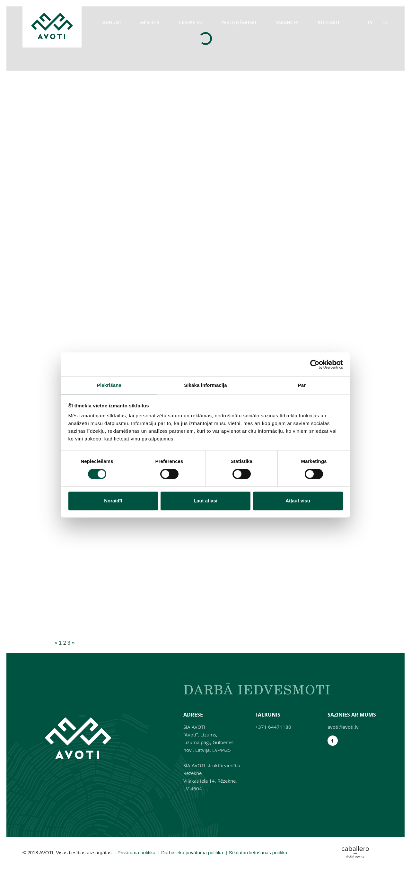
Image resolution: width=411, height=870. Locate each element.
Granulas (190, 22)
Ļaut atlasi (205, 500)
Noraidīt (113, 500)
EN (385, 22)
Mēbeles (149, 22)
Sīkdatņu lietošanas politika (258, 852)
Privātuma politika (136, 852)
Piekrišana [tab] (109, 385)
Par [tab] (302, 385)
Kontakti (328, 22)
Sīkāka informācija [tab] (205, 385)
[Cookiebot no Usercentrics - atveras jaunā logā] (315, 364)
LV (370, 22)
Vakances (287, 22)
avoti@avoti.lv (343, 727)
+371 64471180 (273, 727)
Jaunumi (111, 22)
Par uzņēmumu (238, 22)
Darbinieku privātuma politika (192, 852)
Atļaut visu (297, 500)
